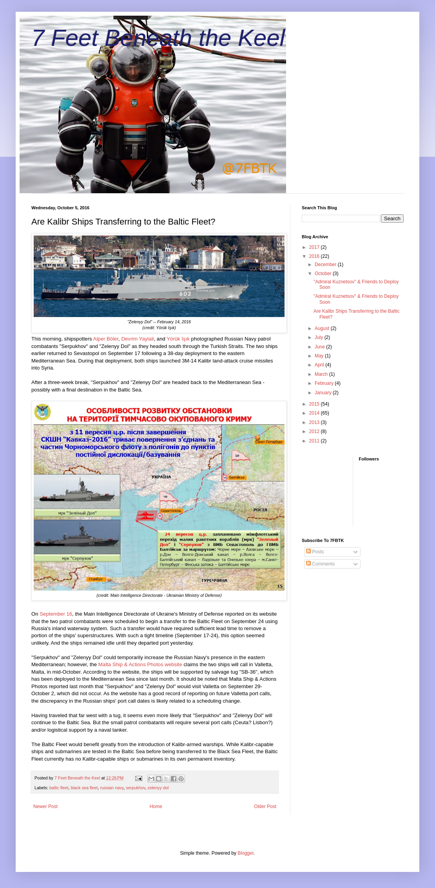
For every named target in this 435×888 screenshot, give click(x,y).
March (322, 374)
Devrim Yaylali (137, 339)
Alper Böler (106, 339)
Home (156, 806)
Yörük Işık (178, 339)
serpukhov (135, 787)
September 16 (56, 614)
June (320, 347)
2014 (315, 413)
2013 (315, 422)
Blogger (245, 853)
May (320, 356)
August (323, 328)
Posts (315, 552)
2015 (315, 404)
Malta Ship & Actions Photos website (140, 664)
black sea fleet (84, 787)
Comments (320, 564)
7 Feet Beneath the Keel (158, 38)
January (324, 392)
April (320, 365)
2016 (315, 256)
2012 (315, 431)
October (324, 273)
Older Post (265, 806)
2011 (315, 441)
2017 (315, 247)
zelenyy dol (158, 787)
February (325, 383)
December (326, 264)
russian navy (111, 787)
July (319, 337)
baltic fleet (59, 787)
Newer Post (45, 806)
